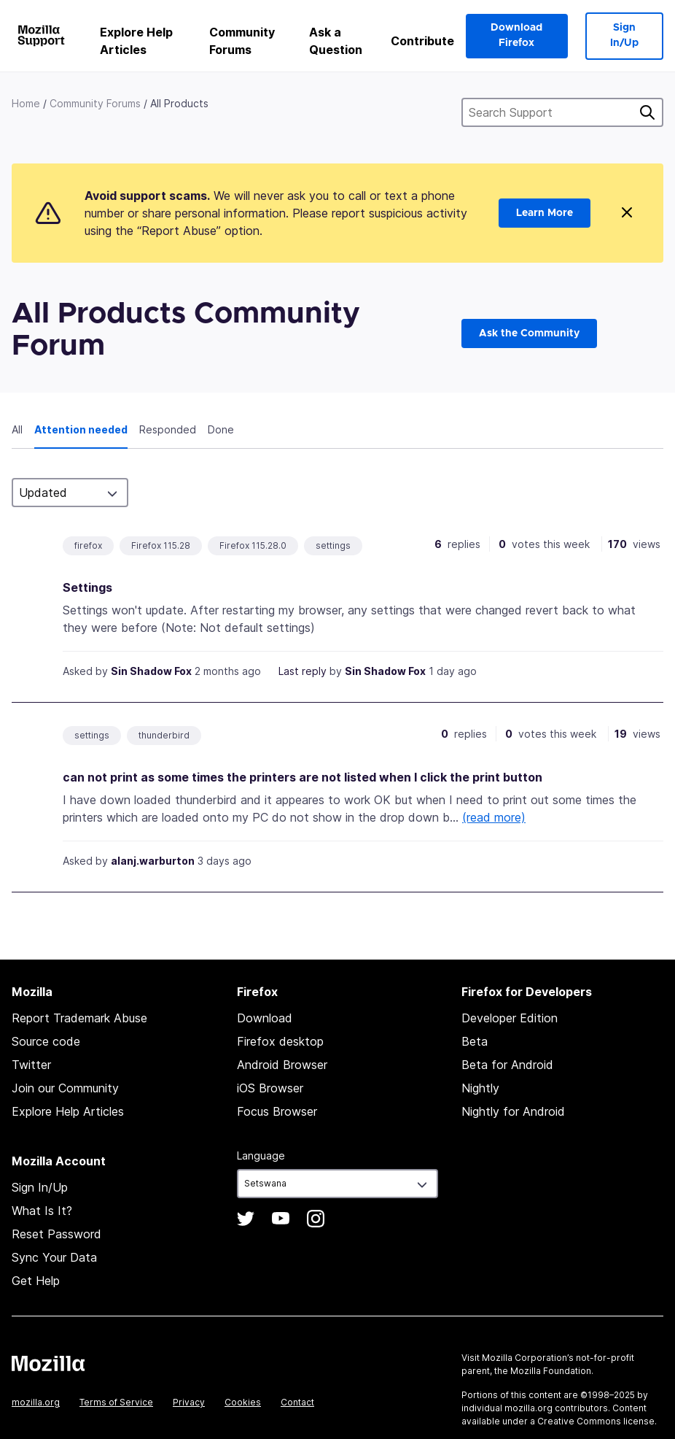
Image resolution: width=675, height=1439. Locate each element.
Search (647, 112)
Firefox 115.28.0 (252, 545)
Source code (46, 1041)
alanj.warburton (153, 860)
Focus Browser (277, 1111)
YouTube (280, 1218)
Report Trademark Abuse (79, 1018)
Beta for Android (507, 1064)
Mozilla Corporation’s (528, 1357)
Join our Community (65, 1088)
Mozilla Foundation (550, 1370)
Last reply (302, 671)
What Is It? (42, 1210)
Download (264, 1018)
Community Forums (242, 41)
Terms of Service (116, 1402)
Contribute (422, 41)
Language (261, 1155)
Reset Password (56, 1234)
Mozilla (48, 1363)
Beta (474, 1041)
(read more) (494, 817)
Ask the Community (529, 333)
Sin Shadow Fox (151, 671)
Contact (297, 1402)
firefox (88, 545)
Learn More (544, 213)
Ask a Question (335, 41)
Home (26, 103)
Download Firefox (516, 35)
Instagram (315, 1218)
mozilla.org (36, 1402)
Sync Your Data (54, 1257)
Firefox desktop (280, 1041)
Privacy (189, 1402)
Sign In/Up (624, 35)
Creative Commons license (596, 1421)
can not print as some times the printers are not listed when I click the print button (302, 777)
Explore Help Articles (136, 41)
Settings (87, 587)
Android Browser (282, 1064)
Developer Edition (509, 1018)
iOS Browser (270, 1088)
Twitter (31, 1064)
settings (333, 545)
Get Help (36, 1280)
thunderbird (164, 735)
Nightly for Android (513, 1111)
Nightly (480, 1088)
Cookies (243, 1402)
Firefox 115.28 (160, 545)
